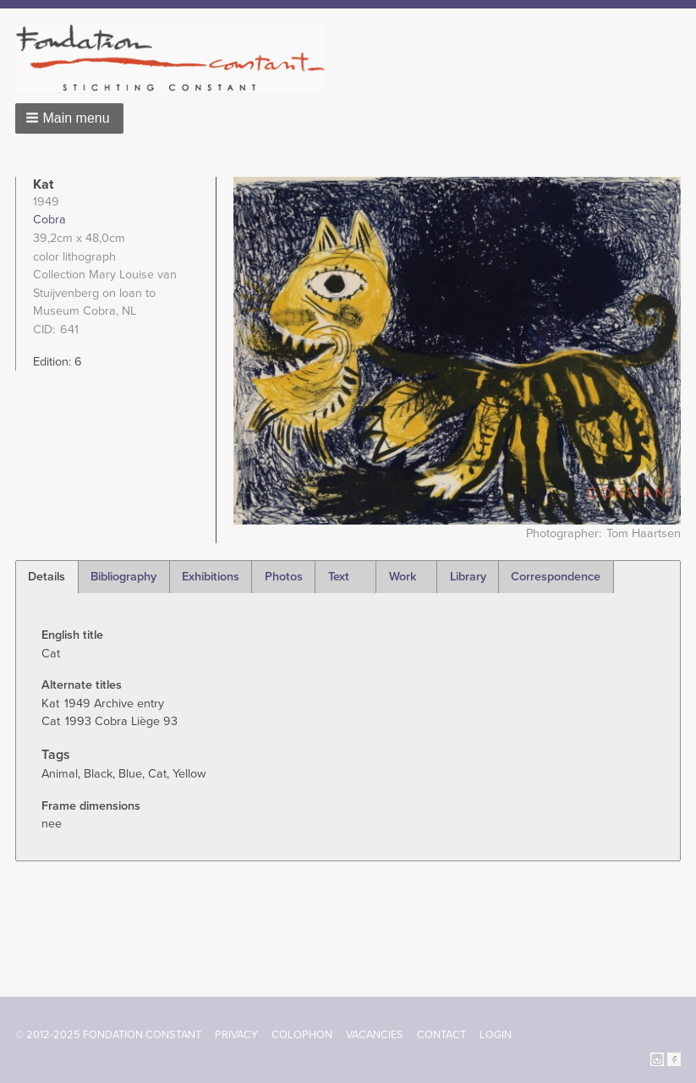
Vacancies (374, 1035)
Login (496, 1035)
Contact (441, 1035)
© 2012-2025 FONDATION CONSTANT (108, 1035)
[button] (69, 118)
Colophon (301, 1035)
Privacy (236, 1035)
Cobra (49, 219)
